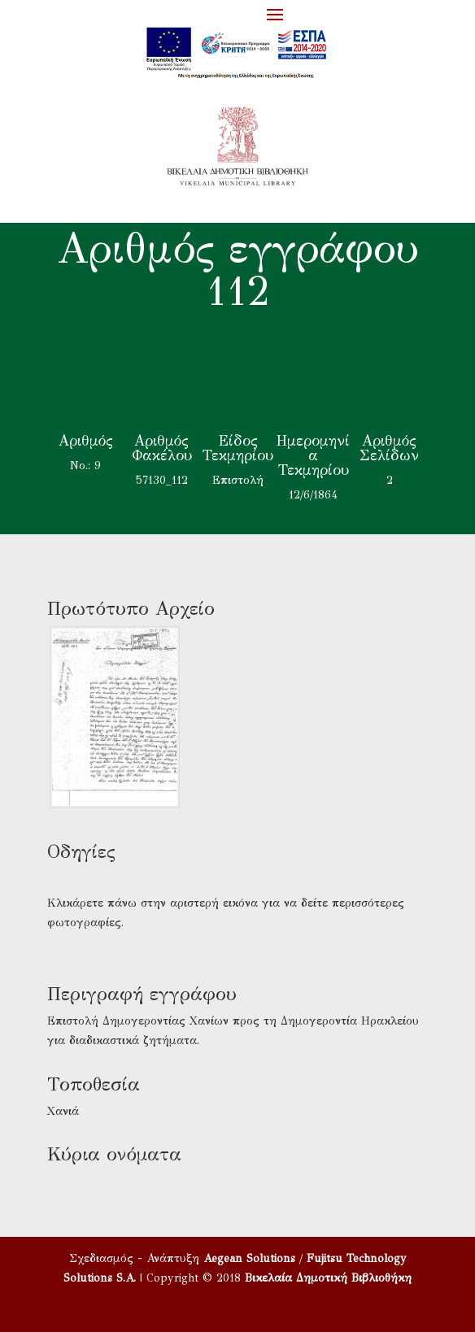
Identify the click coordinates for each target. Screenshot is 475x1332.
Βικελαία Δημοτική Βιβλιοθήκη (328, 1278)
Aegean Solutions (249, 1258)
